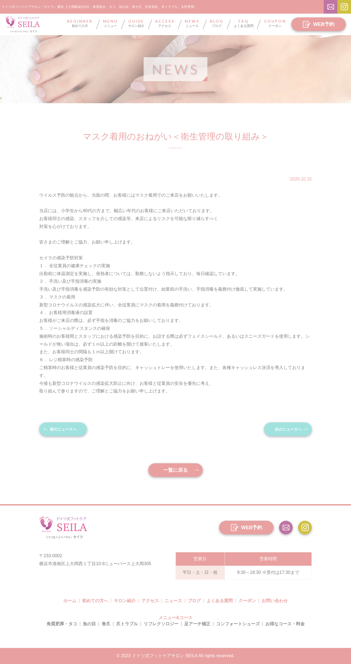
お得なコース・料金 (285, 624)
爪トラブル (127, 624)
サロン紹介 (136, 23)
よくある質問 (243, 23)
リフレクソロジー (161, 624)
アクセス (164, 23)
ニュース (192, 23)
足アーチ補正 (197, 624)
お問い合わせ (275, 600)
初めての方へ (95, 600)
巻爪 (106, 624)
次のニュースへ (288, 429)
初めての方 (79, 23)
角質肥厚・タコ (62, 624)
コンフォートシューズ (238, 624)
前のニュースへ (63, 429)
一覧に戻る (175, 470)
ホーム (69, 600)
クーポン (275, 23)
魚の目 (89, 624)
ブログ (216, 23)
